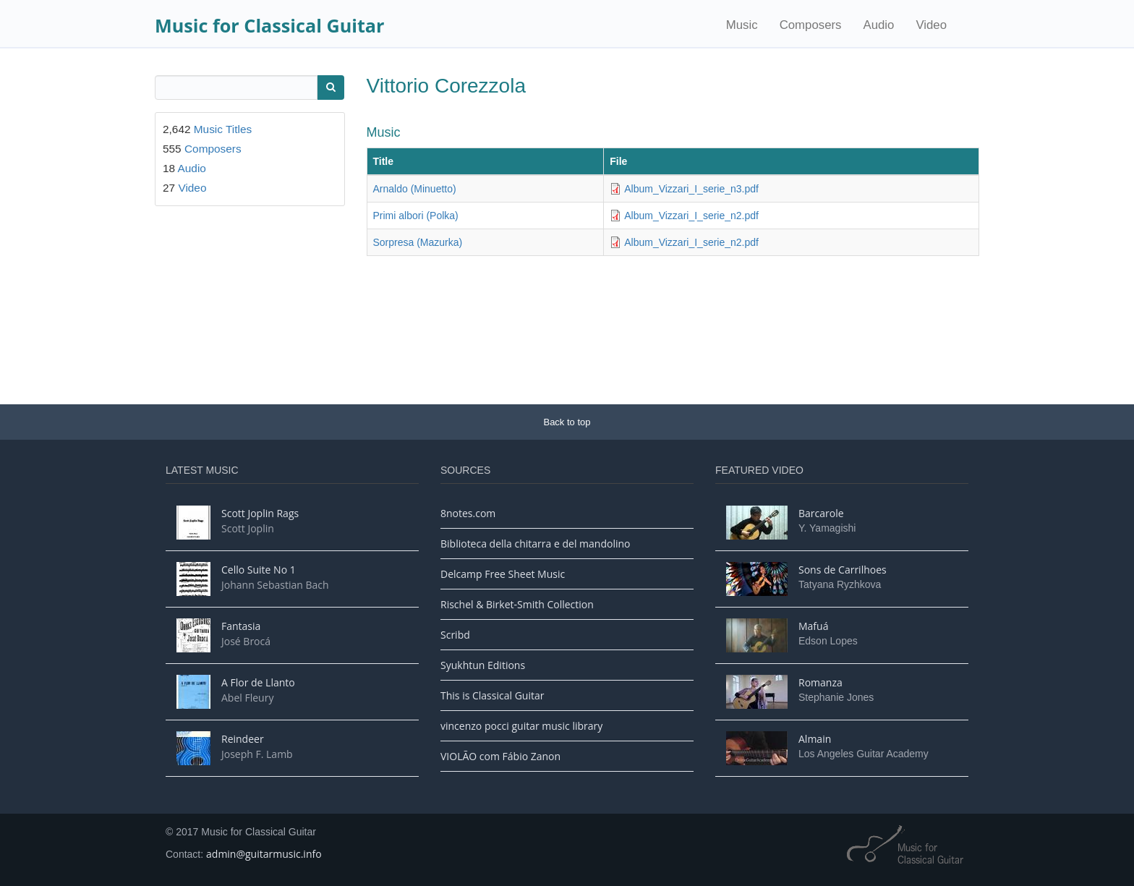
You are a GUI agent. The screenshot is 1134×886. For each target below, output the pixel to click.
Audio (878, 25)
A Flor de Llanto (258, 682)
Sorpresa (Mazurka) (418, 242)
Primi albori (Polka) (416, 215)
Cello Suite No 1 (258, 569)
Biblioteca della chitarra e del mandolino (535, 543)
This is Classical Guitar (492, 695)
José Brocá (245, 641)
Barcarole (821, 513)
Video (931, 25)
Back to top (566, 422)
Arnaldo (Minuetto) (414, 189)
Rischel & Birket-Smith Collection (517, 604)
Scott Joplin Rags (260, 513)
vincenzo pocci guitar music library (521, 726)
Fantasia (240, 626)
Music (742, 25)
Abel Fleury (247, 697)
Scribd (455, 635)
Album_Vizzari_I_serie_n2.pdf (691, 215)
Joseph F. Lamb (257, 754)
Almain (814, 739)
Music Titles (223, 129)
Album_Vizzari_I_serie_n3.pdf (691, 189)
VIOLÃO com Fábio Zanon (500, 756)
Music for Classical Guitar (269, 25)
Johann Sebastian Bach (275, 585)
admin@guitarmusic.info (264, 854)
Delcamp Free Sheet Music (502, 574)
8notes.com (467, 513)
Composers (811, 25)
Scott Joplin (247, 528)
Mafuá (813, 626)
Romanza (820, 682)
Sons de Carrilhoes (842, 569)
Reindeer (242, 739)
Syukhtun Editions (482, 665)
